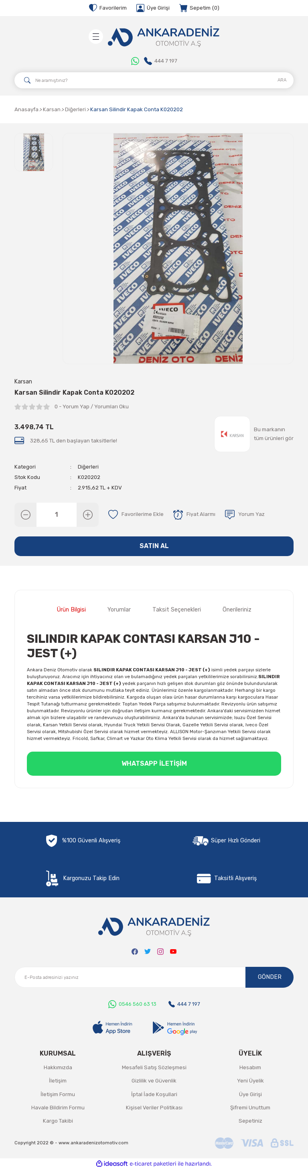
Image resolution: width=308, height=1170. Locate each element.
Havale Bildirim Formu (58, 1108)
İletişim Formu (58, 1095)
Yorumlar (119, 610)
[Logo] (163, 36)
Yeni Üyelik (250, 1081)
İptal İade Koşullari (154, 1095)
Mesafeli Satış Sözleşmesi (154, 1068)
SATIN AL (154, 546)
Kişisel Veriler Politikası (154, 1108)
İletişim (58, 1081)
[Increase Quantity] (88, 515)
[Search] (154, 80)
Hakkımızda (58, 1068)
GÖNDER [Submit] (270, 977)
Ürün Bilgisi (71, 610)
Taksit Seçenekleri (176, 610)
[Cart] (199, 8)
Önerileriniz (237, 610)
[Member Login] (153, 8)
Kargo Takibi (58, 1121)
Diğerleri (88, 467)
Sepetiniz (250, 1121)
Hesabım (250, 1068)
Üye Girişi (250, 1095)
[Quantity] (56, 515)
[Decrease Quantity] (25, 515)
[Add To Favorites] (136, 515)
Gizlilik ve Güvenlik (154, 1081)
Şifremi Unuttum (250, 1108)
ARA (282, 80)
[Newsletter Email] (154, 977)
